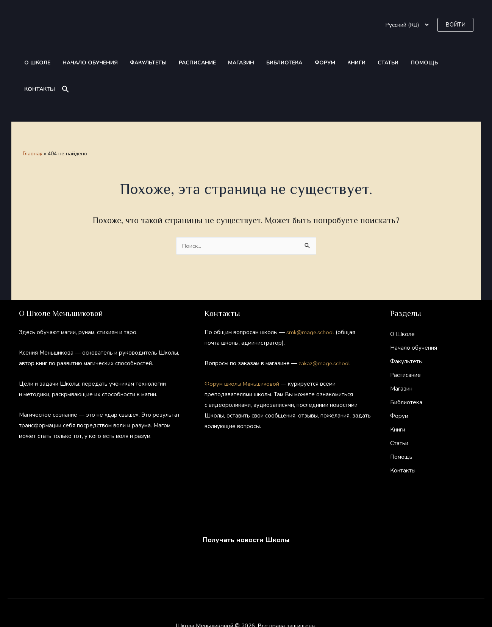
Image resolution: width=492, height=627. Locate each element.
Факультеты (137, 62)
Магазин (222, 62)
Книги (324, 62)
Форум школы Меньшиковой (243, 357)
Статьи (351, 62)
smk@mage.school (310, 306)
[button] (455, 25)
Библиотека (261, 62)
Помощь (383, 62)
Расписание (182, 62)
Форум (297, 62)
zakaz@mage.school (324, 337)
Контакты (420, 62)
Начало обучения (83, 62)
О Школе (35, 62)
